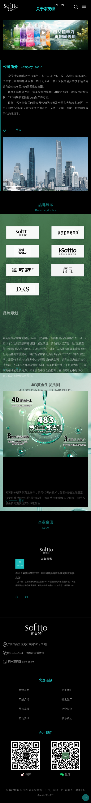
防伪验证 (24, 718)
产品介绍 (24, 699)
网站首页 (24, 690)
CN (62, 5)
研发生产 (67, 699)
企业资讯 (67, 708)
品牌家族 (24, 708)
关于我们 (67, 690)
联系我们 (67, 718)
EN (56, 5)
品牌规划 (10, 316)
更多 (18, 129)
